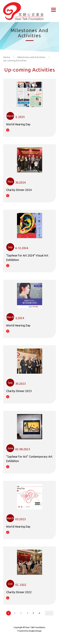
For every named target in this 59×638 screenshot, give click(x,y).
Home (6, 57)
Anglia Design (35, 631)
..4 (39, 613)
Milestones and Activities (31, 57)
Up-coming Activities (14, 60)
